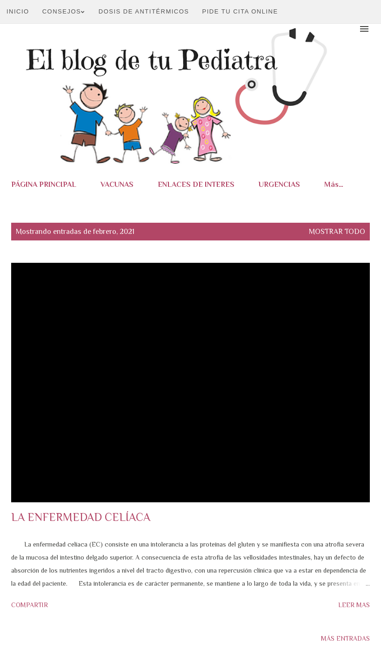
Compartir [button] (29, 605)
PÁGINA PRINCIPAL (43, 184)
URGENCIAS (279, 184)
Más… (333, 184)
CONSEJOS (64, 11)
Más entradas (345, 638)
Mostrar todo (337, 231)
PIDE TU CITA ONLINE (240, 11)
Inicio (18, 11)
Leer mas (354, 605)
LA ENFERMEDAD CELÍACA (80, 517)
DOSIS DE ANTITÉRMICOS (144, 11)
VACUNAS (117, 184)
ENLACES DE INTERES (196, 184)
